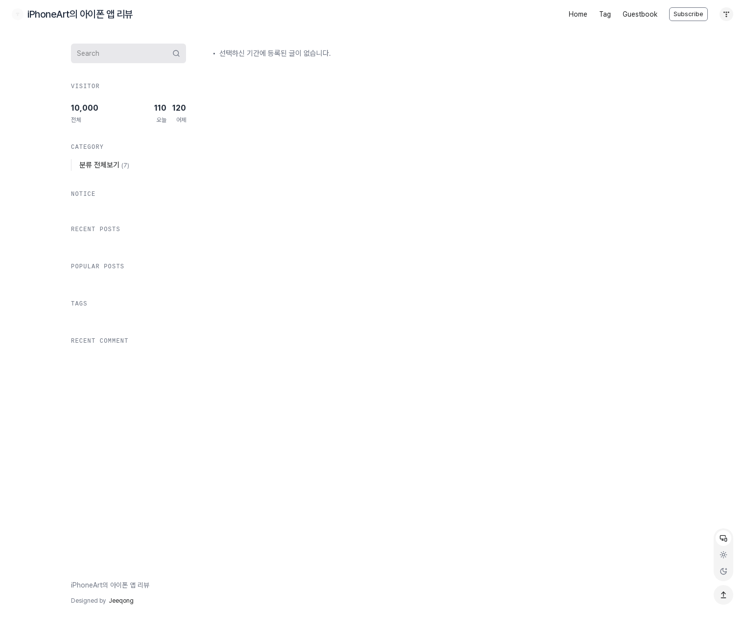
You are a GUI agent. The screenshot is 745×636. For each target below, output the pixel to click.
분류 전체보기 (104, 165)
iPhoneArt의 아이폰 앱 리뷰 (110, 585)
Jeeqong (121, 600)
